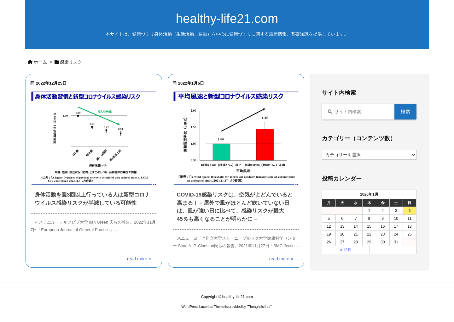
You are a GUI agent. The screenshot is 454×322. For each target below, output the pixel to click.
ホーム (40, 61)
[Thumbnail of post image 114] (236, 138)
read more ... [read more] (142, 258)
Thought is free (259, 306)
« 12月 (345, 250)
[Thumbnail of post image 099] (94, 138)
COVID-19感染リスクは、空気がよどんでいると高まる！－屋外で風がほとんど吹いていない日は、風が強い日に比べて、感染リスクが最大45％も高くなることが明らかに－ (235, 207)
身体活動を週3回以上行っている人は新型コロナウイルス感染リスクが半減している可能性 (92, 199)
